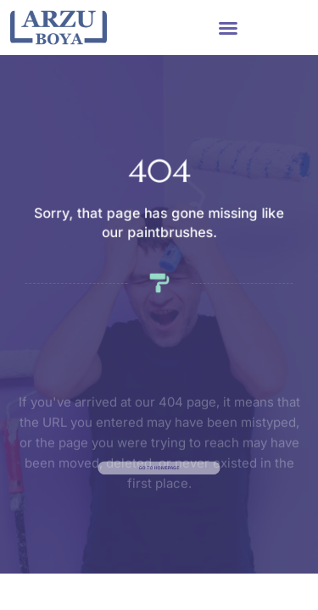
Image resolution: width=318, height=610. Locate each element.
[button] (228, 28)
